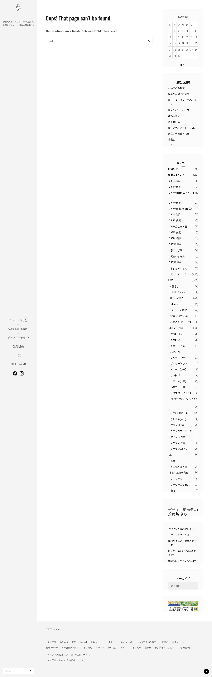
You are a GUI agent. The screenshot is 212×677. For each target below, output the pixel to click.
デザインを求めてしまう (181, 529)
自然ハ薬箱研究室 (178, 472)
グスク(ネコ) (177, 425)
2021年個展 (175, 232)
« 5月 (182, 64)
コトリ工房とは (18, 320)
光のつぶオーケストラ (182, 274)
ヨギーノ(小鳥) (178, 369)
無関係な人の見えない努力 (182, 561)
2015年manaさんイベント (182, 192)
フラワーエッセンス (181, 484)
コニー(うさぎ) (178, 345)
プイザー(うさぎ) (179, 363)
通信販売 (18, 346)
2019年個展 (175, 220)
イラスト (100, 647)
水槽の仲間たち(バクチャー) (184, 401)
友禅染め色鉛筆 (176, 88)
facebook (83, 642)
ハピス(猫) (175, 351)
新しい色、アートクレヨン (182, 127)
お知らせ (173, 168)
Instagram (94, 642)
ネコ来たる (174, 121)
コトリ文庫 (136, 647)
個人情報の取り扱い (164, 647)
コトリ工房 (51, 642)
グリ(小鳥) (175, 340)
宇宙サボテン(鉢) (179, 316)
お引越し (174, 286)
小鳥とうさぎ (176, 328)
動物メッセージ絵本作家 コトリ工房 (18, 16)
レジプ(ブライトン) (180, 393)
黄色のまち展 (177, 256)
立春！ (171, 145)
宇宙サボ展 (176, 250)
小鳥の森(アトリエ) (180, 322)
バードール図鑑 (178, 310)
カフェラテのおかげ (178, 535)
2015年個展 (175, 202)
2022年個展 (175, 238)
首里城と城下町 (178, 466)
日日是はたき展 (178, 226)
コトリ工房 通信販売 (146, 642)
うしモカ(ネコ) (178, 419)
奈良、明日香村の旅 (178, 133)
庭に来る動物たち (178, 413)
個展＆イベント (176, 174)
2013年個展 (175, 186)
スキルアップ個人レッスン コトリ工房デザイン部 (68, 654)
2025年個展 (175, 262)
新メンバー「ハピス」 (180, 110)
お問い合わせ (18, 364)
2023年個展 (175, 244)
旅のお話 (112, 647)
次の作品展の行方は (178, 94)
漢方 (172, 490)
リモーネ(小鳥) (178, 381)
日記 (18, 355)
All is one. (174, 304)
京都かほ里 (63, 660)
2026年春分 (174, 116)
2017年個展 (174, 214)
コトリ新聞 (87, 647)
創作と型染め (176, 298)
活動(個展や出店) (18, 329)
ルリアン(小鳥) (178, 387)
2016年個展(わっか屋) (180, 208)
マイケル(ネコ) (178, 437)
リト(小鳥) (175, 375)
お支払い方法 (127, 642)
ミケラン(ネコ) (178, 442)
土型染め (164, 642)
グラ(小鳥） (176, 334)
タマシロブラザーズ (181, 431)
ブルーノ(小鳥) (178, 357)
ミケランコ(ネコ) (179, 448)
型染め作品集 (52, 647)
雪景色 (171, 139)
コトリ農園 (176, 478)
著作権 (148, 647)
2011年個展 (174, 181)
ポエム (123, 647)
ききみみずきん (178, 268)
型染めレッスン (179, 642)
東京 (172, 460)
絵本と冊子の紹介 (18, 337)
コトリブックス (177, 292)
